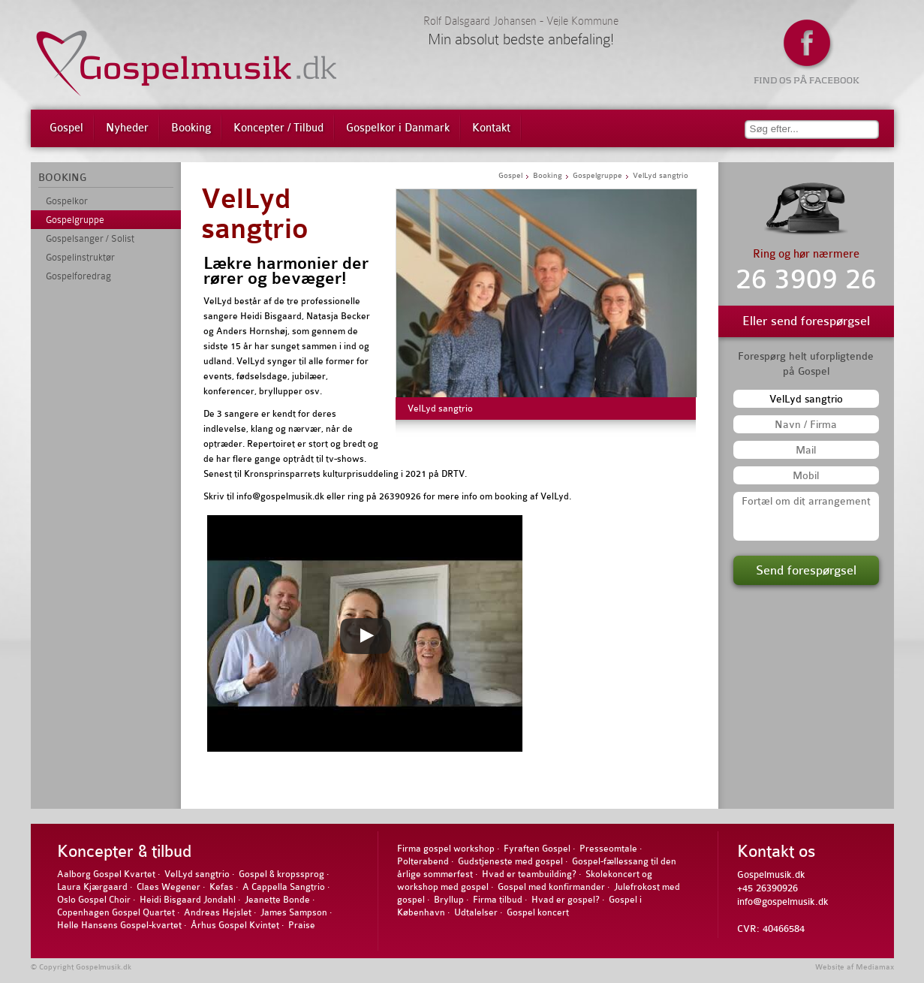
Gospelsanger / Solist (90, 238)
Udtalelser (476, 912)
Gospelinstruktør (80, 257)
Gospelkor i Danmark (398, 128)
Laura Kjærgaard (92, 887)
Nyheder (127, 128)
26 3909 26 (806, 279)
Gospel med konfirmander (551, 887)
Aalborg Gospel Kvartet (106, 874)
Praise (301, 925)
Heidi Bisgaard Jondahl (188, 899)
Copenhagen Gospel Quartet (116, 912)
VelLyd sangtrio (254, 214)
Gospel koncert (538, 912)
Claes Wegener (168, 887)
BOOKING (62, 177)
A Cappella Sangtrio (283, 887)
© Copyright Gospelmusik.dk (81, 967)
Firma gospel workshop (446, 848)
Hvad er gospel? (565, 899)
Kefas (221, 887)
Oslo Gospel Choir (94, 899)
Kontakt (491, 128)
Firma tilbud (497, 899)
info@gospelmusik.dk (783, 901)
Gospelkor (67, 201)
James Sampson (293, 912)
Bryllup (449, 899)
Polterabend (423, 861)
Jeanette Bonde (277, 899)
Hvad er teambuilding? (529, 874)
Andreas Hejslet (217, 912)
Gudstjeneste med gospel (510, 861)
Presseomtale (608, 848)
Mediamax (875, 967)
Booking (191, 128)
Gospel (66, 128)
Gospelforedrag (78, 276)
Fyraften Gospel (537, 848)
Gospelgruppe (75, 219)
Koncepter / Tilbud (278, 128)
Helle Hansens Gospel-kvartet (119, 925)
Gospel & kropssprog (281, 874)
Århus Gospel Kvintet (235, 925)
